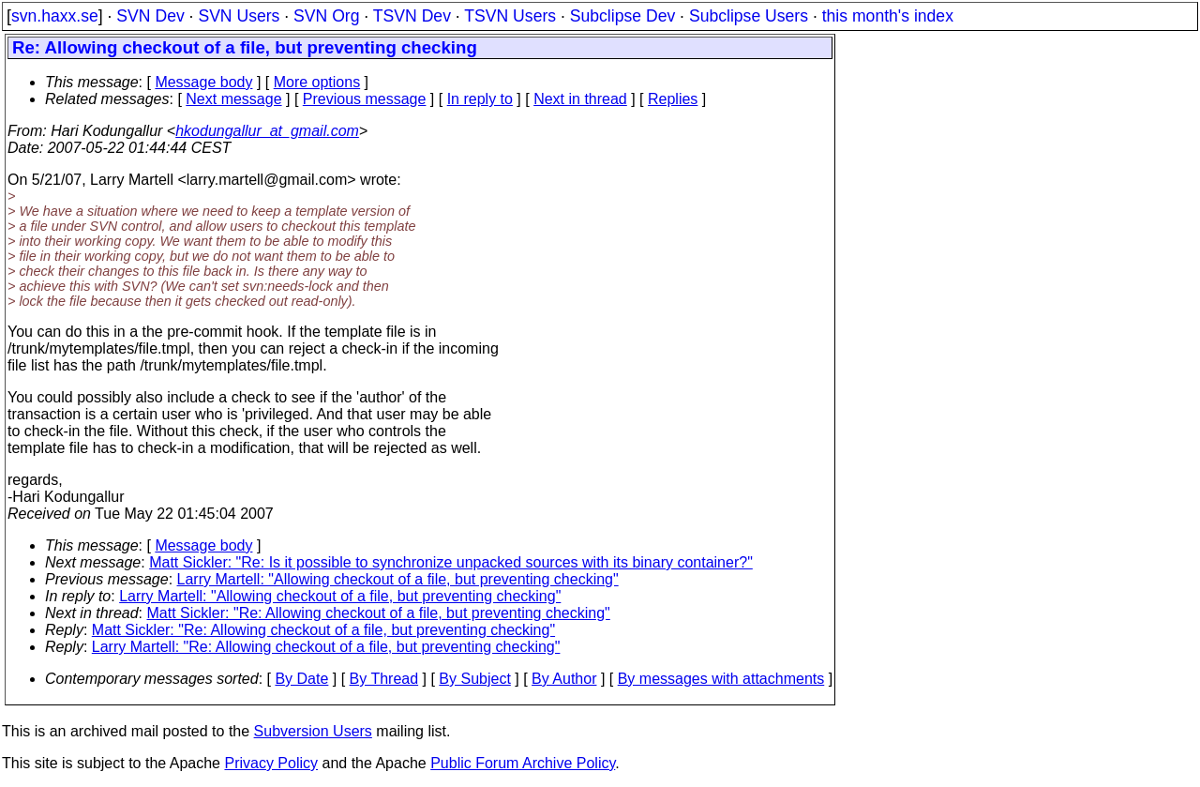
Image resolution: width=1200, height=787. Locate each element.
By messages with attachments (721, 679)
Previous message (365, 99)
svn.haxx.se (54, 16)
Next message (233, 99)
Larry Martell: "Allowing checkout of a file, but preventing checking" (398, 579)
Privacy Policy (271, 763)
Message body (203, 82)
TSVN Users (510, 16)
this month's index (887, 16)
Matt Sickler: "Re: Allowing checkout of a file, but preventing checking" (378, 613)
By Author (564, 679)
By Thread (384, 679)
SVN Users (238, 16)
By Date (301, 679)
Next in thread (580, 99)
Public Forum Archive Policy (522, 763)
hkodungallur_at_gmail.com (267, 131)
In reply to (480, 99)
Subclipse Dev (622, 16)
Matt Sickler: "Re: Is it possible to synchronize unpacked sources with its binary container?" (451, 562)
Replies (673, 99)
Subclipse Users (748, 16)
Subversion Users (313, 731)
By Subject (474, 679)
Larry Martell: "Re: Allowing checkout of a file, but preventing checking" (326, 647)
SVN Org (326, 16)
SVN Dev (150, 16)
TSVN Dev (412, 16)
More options (317, 82)
